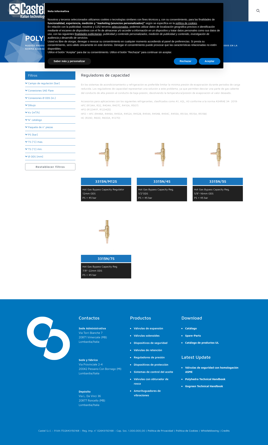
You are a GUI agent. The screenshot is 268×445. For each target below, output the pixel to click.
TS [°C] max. (34, 141)
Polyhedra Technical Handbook (205, 379)
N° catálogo (33, 119)
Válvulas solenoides (146, 335)
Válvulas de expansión (148, 328)
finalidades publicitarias (88, 34)
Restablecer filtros (50, 166)
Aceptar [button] (209, 61)
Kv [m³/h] (32, 112)
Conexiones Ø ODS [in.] (40, 97)
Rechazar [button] (185, 61)
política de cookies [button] (186, 23)
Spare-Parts (193, 335)
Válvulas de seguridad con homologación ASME (211, 369)
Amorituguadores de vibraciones (147, 393)
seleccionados (120, 26)
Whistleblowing (210, 430)
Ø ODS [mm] (34, 156)
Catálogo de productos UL (202, 342)
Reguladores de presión (149, 357)
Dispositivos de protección (151, 364)
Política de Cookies (187, 430)
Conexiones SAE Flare (39, 90)
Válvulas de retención (148, 350)
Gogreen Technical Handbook (204, 386)
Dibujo (30, 105)
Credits (225, 430)
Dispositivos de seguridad (151, 342)
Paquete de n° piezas (39, 127)
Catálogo (191, 328)
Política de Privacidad (160, 430)
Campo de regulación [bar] (42, 83)
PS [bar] (31, 134)
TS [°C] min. (33, 149)
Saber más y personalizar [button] (69, 61)
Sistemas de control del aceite (153, 371)
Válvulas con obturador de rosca (151, 381)
